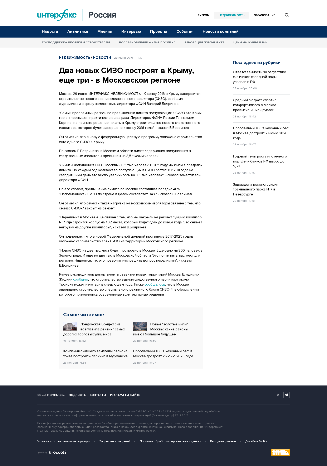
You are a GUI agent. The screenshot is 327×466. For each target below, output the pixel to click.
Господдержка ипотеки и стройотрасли (76, 42)
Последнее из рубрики (256, 62)
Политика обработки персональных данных (170, 441)
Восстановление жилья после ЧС (147, 42)
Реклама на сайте (125, 395)
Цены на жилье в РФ (250, 42)
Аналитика (77, 31)
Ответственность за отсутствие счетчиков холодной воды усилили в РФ (259, 77)
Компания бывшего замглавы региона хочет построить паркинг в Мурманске (95, 353)
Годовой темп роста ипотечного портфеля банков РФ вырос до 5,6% (260, 161)
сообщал (80, 279)
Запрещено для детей (115, 441)
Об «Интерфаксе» (51, 395)
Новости (50, 31)
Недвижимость (231, 15)
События (185, 31)
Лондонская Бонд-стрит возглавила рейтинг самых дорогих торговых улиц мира (94, 329)
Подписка (77, 395)
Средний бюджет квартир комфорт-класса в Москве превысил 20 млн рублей (255, 105)
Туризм (204, 15)
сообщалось (155, 284)
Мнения (104, 31)
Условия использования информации (63, 441)
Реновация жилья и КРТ (204, 42)
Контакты (98, 395)
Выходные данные (223, 441)
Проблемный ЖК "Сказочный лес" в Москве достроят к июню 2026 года (163, 353)
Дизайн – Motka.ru (257, 441)
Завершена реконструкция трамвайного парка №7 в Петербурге (255, 189)
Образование (264, 15)
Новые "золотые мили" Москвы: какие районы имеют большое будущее (160, 329)
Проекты (158, 31)
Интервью (131, 31)
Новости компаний (221, 31)
